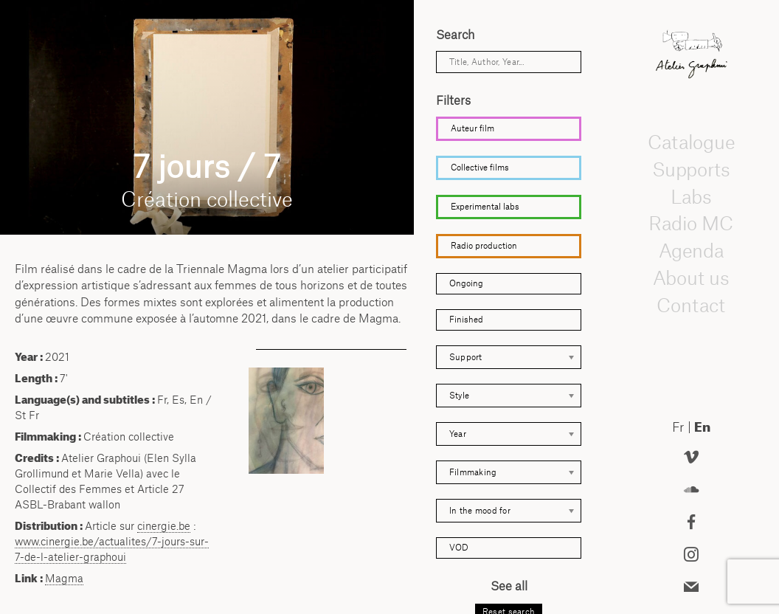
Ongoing (466, 283)
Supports (691, 169)
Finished (466, 319)
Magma (64, 578)
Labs (691, 196)
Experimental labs (485, 206)
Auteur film (472, 128)
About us (691, 277)
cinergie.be (163, 526)
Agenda (691, 250)
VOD (458, 547)
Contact (691, 305)
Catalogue (691, 142)
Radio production (484, 246)
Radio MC (691, 224)
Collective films (480, 167)
